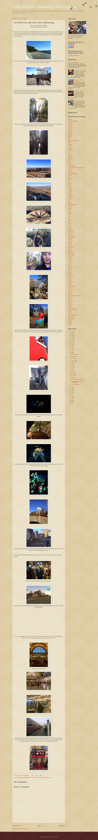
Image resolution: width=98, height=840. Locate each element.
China (69, 154)
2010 (71, 394)
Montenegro (70, 247)
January (73, 377)
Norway (70, 258)
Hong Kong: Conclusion (79, 70)
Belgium (70, 136)
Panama (70, 262)
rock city (41, 777)
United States (71, 318)
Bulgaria (70, 144)
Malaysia (70, 239)
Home (39, 826)
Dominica (70, 171)
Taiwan (69, 303)
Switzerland (70, 301)
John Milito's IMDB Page (73, 55)
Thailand (70, 307)
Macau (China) (71, 237)
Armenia (70, 125)
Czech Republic (71, 165)
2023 (71, 333)
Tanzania (70, 305)
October (73, 358)
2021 (71, 337)
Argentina (70, 123)
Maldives (70, 241)
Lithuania (70, 233)
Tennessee (46, 777)
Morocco (70, 249)
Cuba (69, 161)
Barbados (70, 134)
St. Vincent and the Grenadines (75, 295)
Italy (69, 218)
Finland (69, 183)
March (72, 373)
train (50, 777)
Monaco (70, 245)
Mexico (69, 243)
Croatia (69, 159)
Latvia (69, 227)
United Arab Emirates (72, 315)
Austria (69, 128)
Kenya (69, 225)
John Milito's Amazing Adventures (44, 6)
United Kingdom (71, 317)
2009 (71, 396)
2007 (71, 400)
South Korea (71, 287)
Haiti (69, 200)
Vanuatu (70, 322)
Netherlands (70, 253)
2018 (71, 344)
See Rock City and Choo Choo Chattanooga (77, 382)
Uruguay (70, 320)
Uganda (70, 313)
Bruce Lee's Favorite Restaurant (78, 80)
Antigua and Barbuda (72, 121)
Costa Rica (70, 158)
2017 (71, 346)
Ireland (69, 214)
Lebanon (70, 229)
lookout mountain (31, 777)
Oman (69, 260)
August (72, 362)
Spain (69, 289)
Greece (69, 192)
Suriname (70, 297)
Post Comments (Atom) (23, 828)
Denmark (70, 169)
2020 (71, 339)
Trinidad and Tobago (72, 309)
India (69, 210)
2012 (71, 390)
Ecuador (70, 175)
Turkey (69, 311)
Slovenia (70, 284)
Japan (69, 222)
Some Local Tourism (78, 91)
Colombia (70, 156)
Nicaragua (70, 256)
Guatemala (70, 196)
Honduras (70, 202)
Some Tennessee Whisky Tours (77, 379)
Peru (69, 264)
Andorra (70, 119)
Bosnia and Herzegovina (73, 140)
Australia (70, 126)
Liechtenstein (71, 231)
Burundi (70, 146)
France (69, 185)
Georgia (70, 189)
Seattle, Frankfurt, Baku (79, 100)
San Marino (70, 276)
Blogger (55, 837)
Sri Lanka (70, 291)
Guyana (70, 198)
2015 (71, 350)
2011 (71, 392)
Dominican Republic (72, 173)
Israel (69, 216)
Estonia (69, 179)
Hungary (70, 206)
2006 (71, 402)
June (72, 367)
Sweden (70, 299)
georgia (25, 777)
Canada (70, 150)
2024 (71, 331)
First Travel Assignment (73, 62)
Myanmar (70, 251)
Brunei (69, 142)
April (72, 371)
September (73, 360)
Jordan (69, 223)
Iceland (69, 208)
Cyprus (69, 163)
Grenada (70, 194)
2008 (71, 398)
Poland (69, 268)
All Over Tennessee (75, 384)
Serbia (69, 280)
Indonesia (70, 212)
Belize (69, 138)
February (73, 375)
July (72, 364)
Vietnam (70, 324)
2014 (71, 352)
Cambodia (70, 148)
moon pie (37, 777)
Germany (70, 191)
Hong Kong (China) (72, 204)
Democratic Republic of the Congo (75, 167)
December (73, 354)
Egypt (69, 177)
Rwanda (70, 274)
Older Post (62, 826)
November (73, 356)
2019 (71, 341)
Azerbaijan (70, 130)
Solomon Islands (71, 286)
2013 (71, 387)
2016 (71, 348)
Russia (69, 272)
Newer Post (15, 826)
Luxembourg (71, 235)
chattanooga (20, 777)
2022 (71, 335)
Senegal (70, 278)
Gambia (70, 187)
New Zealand (71, 254)
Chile (69, 152)
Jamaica (70, 220)
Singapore (70, 282)
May (72, 369)
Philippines (70, 266)
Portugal (70, 270)
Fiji (68, 181)
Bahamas (70, 132)
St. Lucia (70, 293)
